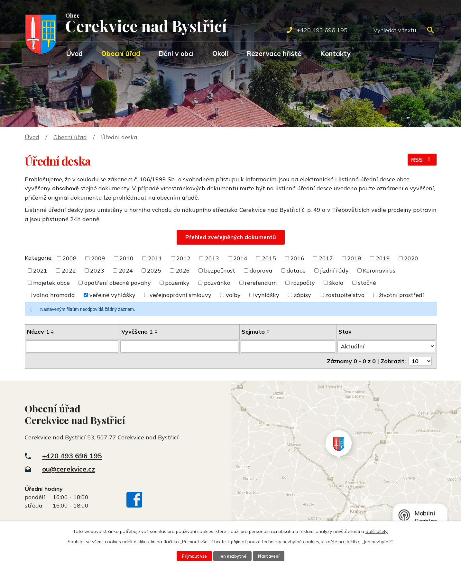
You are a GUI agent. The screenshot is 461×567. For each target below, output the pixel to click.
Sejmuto (253, 331)
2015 (269, 258)
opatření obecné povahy (117, 282)
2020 (411, 258)
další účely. (376, 531)
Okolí (220, 53)
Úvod (74, 53)
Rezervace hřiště (273, 53)
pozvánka (217, 282)
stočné (367, 282)
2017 (326, 258)
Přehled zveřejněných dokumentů (230, 237)
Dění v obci (176, 53)
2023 (97, 270)
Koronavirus (379, 270)
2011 (155, 258)
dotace (296, 270)
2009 (98, 258)
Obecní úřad (120, 53)
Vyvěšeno (137, 331)
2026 (183, 270)
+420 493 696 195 (72, 456)
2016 (297, 258)
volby (233, 295)
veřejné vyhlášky (112, 295)
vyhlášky (267, 295)
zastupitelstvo (344, 295)
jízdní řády (334, 270)
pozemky (177, 282)
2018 (354, 258)
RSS (422, 159)
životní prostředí (401, 295)
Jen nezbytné (232, 556)
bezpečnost (219, 270)
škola (336, 282)
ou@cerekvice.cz (68, 469)
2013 (212, 258)
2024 (126, 270)
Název (38, 331)
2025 (154, 270)
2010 (126, 258)
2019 (383, 258)
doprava (261, 270)
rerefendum (261, 282)
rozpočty (303, 282)
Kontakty (335, 53)
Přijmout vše (194, 556)
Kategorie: (38, 257)
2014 (240, 258)
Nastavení (268, 556)
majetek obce (51, 282)
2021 (40, 270)
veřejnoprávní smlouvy (180, 295)
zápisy (302, 295)
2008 (69, 258)
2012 (183, 258)
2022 (69, 270)
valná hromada (54, 295)
